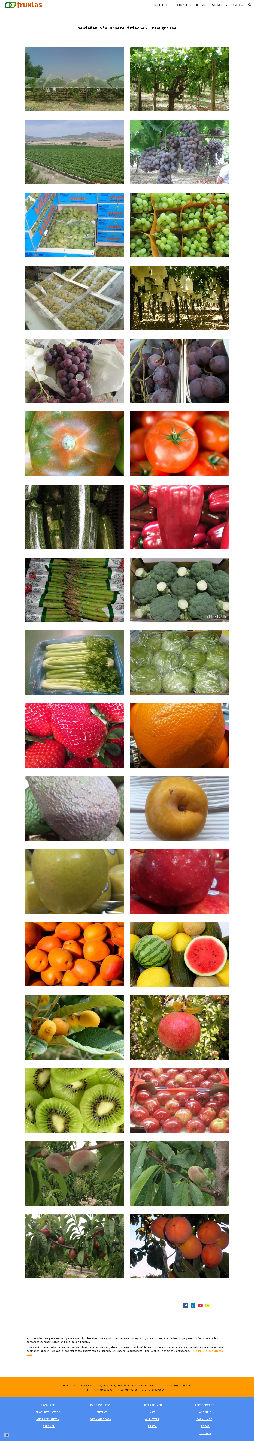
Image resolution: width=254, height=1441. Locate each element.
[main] (127, 24)
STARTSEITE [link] (160, 5)
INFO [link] (236, 5)
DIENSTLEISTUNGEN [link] (210, 5)
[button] (250, 5)
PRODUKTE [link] (181, 5)
